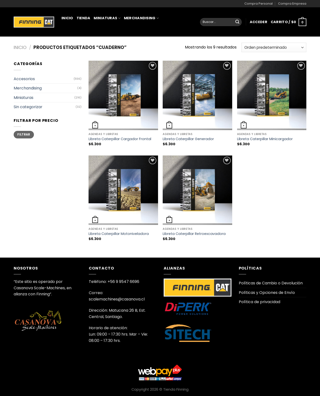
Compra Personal (258, 3)
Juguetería (75, 39)
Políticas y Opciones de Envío (267, 292)
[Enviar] (237, 22)
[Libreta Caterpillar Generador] (197, 95)
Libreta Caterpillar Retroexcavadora (194, 234)
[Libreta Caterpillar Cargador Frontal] (123, 95)
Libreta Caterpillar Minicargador (265, 139)
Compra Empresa (292, 3)
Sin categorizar (28, 107)
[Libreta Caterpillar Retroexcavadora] (197, 190)
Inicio (67, 18)
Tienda (83, 18)
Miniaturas (107, 18)
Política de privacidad (259, 302)
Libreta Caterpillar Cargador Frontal (120, 139)
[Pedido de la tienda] (273, 47)
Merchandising (141, 18)
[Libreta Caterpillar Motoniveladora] (123, 190)
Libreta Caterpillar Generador (188, 139)
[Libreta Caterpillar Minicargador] (272, 95)
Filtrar (23, 134)
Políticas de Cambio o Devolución (271, 283)
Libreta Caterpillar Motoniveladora (119, 234)
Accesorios (24, 79)
